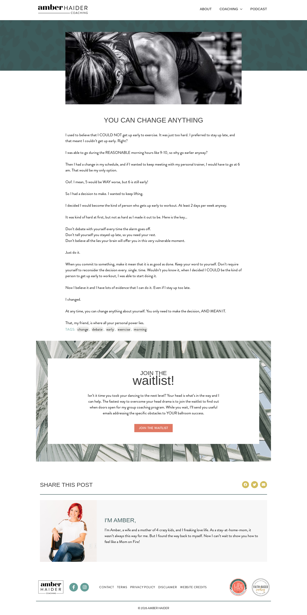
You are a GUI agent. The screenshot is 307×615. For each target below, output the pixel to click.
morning (140, 329)
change (83, 329)
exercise (124, 329)
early (110, 329)
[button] (245, 484)
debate (97, 329)
